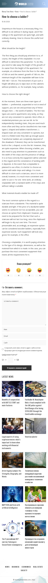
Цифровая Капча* (9, 354)
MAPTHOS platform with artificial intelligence (11, 506)
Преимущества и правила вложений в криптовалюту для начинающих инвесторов (35, 543)
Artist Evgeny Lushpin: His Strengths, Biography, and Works (11, 473)
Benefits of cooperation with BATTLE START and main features (11, 402)
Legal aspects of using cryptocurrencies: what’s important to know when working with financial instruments (11, 442)
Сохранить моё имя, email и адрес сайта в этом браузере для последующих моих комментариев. (23, 349)
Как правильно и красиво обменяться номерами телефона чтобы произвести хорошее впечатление (34, 510)
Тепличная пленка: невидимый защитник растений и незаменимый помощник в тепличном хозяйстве (34, 476)
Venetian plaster (31, 436)
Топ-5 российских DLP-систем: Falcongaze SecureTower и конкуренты (12, 541)
